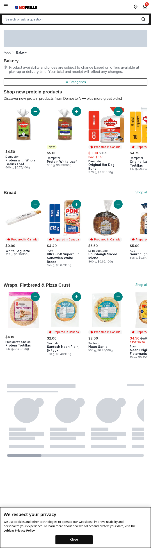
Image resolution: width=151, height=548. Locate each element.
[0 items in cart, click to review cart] (145, 7)
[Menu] (5, 5)
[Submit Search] (143, 19)
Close (74, 542)
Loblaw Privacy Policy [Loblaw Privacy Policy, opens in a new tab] (19, 533)
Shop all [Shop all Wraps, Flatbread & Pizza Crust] (141, 285)
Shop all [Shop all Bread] (141, 192)
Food (7, 52)
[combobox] (75, 19)
